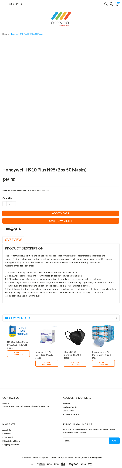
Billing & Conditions (11, 426)
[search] (105, 4)
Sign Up (73, 392)
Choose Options (18, 353)
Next (116, 318)
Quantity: (7, 198)
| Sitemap (47, 443)
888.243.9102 (15, 4)
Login (65, 392)
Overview (13, 240)
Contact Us (7, 419)
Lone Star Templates (92, 443)
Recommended (17, 318)
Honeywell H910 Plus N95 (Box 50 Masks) (26, 34)
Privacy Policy (8, 422)
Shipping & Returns (71, 400)
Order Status (68, 396)
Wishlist (66, 389)
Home (4, 34)
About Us (6, 415)
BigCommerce (67, 443)
